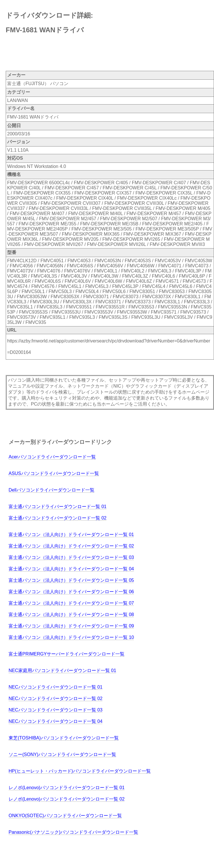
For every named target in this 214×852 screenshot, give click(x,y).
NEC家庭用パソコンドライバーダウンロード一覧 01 (62, 670)
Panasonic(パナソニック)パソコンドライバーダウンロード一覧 (73, 832)
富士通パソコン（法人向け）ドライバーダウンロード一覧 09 (71, 626)
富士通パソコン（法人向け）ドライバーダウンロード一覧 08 (71, 614)
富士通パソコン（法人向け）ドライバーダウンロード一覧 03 (71, 557)
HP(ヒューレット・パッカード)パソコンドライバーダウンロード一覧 (80, 771)
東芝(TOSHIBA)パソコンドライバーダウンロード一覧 (64, 737)
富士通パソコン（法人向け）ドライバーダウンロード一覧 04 (71, 568)
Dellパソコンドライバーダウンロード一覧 (51, 490)
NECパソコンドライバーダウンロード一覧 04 (55, 721)
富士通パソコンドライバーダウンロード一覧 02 (57, 518)
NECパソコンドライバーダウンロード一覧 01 (55, 687)
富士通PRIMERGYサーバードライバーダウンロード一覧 (66, 653)
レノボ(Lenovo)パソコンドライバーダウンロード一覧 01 (66, 787)
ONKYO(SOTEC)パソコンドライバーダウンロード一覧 (65, 815)
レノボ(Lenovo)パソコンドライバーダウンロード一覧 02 (66, 799)
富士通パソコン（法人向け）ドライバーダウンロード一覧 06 (71, 591)
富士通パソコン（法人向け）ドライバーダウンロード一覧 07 (71, 603)
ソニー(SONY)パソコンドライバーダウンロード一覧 (62, 754)
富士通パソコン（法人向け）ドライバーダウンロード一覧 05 (71, 580)
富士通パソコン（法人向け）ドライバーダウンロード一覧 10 (71, 637)
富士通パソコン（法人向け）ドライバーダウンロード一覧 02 (71, 546)
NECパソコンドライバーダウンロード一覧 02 (55, 698)
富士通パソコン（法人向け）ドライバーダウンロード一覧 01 (71, 534)
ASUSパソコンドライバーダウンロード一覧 (54, 473)
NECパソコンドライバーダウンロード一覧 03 (55, 709)
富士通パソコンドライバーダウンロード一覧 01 (57, 506)
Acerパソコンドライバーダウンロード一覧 (52, 456)
